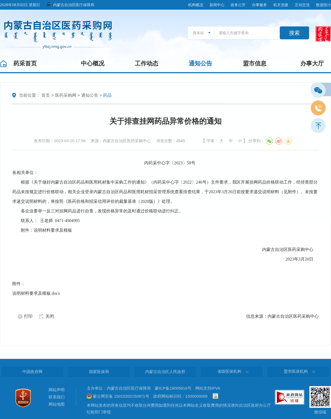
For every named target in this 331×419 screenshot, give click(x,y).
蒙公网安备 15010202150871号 (121, 396)
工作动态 (146, 63)
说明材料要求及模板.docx (36, 293)
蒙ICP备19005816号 (173, 388)
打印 (28, 316)
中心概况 (92, 63)
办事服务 (259, 5)
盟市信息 (254, 63)
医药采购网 (65, 95)
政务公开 (238, 5)
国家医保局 (99, 371)
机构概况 (195, 5)
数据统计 (323, 5)
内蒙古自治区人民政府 (165, 371)
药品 (107, 95)
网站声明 (57, 390)
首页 (45, 95)
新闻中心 (217, 5)
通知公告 (200, 63)
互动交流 (302, 5)
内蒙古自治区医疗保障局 (73, 5)
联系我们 (57, 397)
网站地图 (57, 404)
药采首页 (25, 63)
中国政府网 (32, 371)
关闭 (49, 316)
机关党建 (280, 5)
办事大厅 (312, 63)
